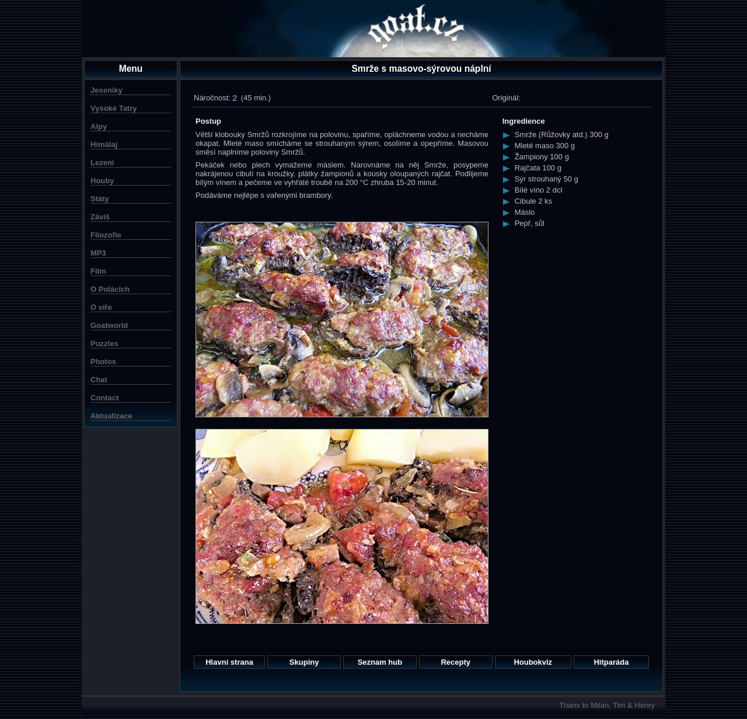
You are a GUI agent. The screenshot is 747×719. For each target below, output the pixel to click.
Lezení (102, 162)
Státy (99, 198)
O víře (101, 307)
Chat (98, 379)
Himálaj (103, 144)
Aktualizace (111, 415)
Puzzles (104, 343)
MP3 (98, 253)
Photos (103, 361)
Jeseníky (106, 90)
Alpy (98, 126)
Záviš (100, 216)
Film (98, 271)
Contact (104, 397)
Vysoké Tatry (113, 108)
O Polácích (110, 289)
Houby (102, 180)
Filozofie (105, 235)
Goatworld (109, 325)
